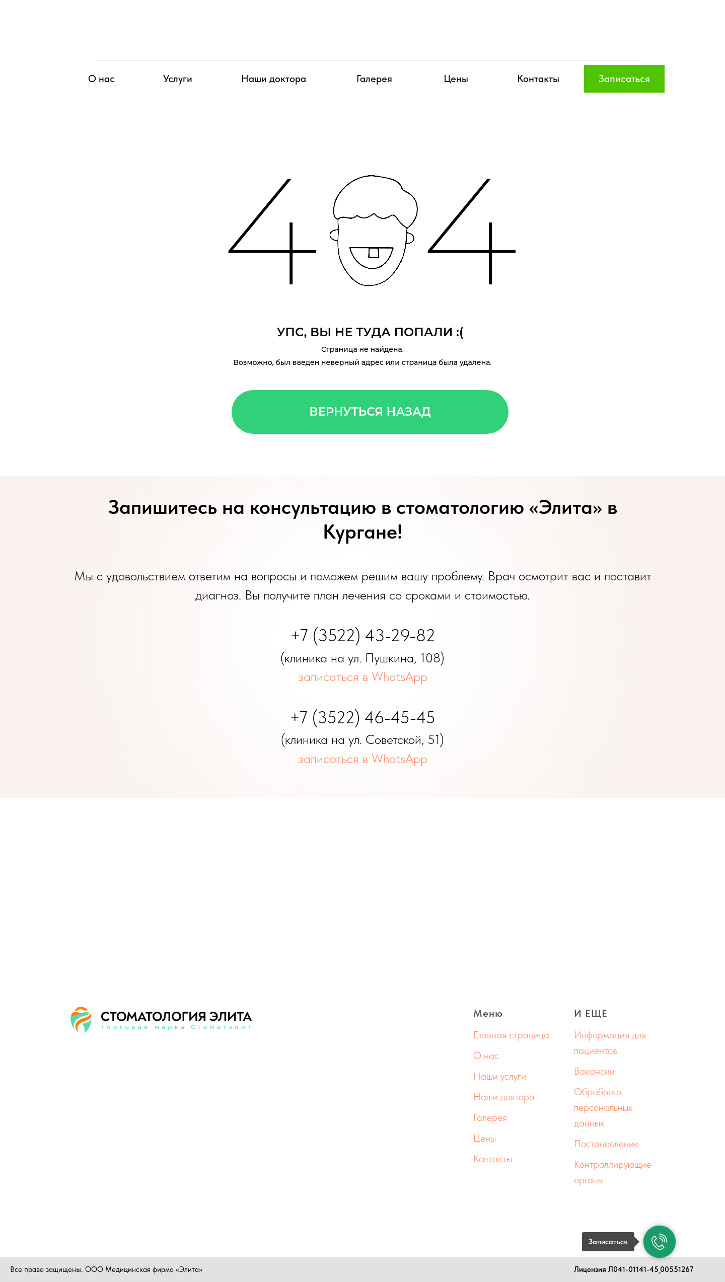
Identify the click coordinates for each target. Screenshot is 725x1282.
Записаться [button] (624, 78)
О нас (101, 78)
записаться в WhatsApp (362, 676)
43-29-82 (400, 635)
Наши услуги (499, 1076)
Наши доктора (273, 78)
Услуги (177, 78)
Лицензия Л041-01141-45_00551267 (633, 1269)
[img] (362, 33)
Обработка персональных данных (603, 1107)
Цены (456, 78)
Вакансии (594, 1071)
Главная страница (511, 1035)
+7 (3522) (327, 635)
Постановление (606, 1144)
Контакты (538, 78)
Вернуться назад (370, 412)
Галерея (374, 78)
